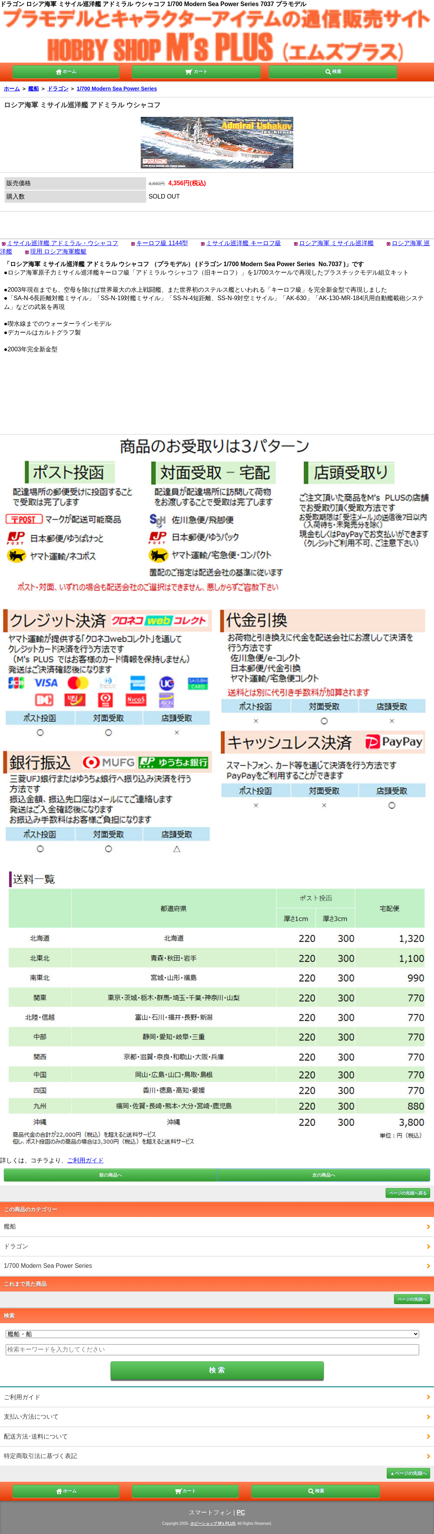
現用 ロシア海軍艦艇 (58, 251)
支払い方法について (31, 1416)
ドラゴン (58, 89)
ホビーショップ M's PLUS (213, 1523)
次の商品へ (323, 1175)
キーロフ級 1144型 (162, 243)
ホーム (65, 71)
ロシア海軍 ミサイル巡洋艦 (336, 243)
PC (240, 1512)
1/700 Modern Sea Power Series (117, 89)
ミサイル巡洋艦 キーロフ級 (243, 243)
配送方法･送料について (36, 1436)
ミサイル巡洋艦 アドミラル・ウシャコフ (62, 243)
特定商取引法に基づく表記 (40, 1456)
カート (196, 71)
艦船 (33, 89)
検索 (333, 71)
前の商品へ (110, 1175)
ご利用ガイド (85, 1160)
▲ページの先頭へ (408, 1473)
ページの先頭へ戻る (408, 1193)
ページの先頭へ (412, 1299)
